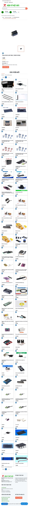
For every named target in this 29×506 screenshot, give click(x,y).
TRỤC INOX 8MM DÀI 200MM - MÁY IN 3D (7, 101)
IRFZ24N (3, 437)
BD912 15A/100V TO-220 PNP (19, 88)
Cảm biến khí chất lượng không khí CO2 (7, 282)
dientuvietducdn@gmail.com (6, 481)
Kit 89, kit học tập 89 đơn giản (6, 347)
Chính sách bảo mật (4, 498)
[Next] (9, 77)
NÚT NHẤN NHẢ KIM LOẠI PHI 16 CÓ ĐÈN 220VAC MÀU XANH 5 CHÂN (21, 154)
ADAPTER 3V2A (4, 205)
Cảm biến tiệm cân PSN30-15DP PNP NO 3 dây (21, 296)
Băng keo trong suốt (4, 243)
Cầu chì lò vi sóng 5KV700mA (19, 463)
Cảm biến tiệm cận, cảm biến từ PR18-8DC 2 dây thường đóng (7, 412)
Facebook (20, 497)
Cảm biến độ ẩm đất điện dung (20, 282)
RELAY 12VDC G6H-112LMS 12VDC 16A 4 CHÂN (7, 89)
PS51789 (3, 114)
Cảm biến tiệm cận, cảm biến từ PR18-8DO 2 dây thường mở (21, 412)
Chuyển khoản (3, 487)
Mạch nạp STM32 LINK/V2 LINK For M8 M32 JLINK (8, 321)
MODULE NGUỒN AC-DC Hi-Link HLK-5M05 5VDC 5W (7, 296)
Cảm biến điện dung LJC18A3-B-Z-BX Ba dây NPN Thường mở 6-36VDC (8, 179)
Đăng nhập (6, 2)
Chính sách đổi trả (4, 499)
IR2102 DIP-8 (17, 127)
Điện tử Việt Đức (19, 503)
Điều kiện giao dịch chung (5, 497)
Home (3, 17)
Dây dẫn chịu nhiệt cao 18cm (5, 463)
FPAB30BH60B (17, 114)
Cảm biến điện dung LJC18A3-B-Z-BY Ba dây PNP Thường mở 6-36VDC (21, 179)
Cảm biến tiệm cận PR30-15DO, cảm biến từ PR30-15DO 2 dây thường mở (21, 399)
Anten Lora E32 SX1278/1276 (19, 101)
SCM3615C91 (17, 437)
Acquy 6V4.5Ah (4, 166)
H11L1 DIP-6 (17, 424)
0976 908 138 (5, 480)
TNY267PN (17, 450)
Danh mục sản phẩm (8, 17)
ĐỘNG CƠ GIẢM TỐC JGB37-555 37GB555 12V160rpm (7, 309)
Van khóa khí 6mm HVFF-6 (19, 192)
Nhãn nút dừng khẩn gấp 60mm (20, 308)
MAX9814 (3, 424)
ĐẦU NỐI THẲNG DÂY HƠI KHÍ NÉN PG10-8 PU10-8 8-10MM (21, 244)
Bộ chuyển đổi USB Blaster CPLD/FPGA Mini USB (21, 321)
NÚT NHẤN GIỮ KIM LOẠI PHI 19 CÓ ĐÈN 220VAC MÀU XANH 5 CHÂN (21, 141)
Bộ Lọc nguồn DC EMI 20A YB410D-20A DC (21, 334)
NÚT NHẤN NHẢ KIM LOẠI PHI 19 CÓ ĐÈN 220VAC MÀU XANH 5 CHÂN (7, 141)
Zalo (16, 497)
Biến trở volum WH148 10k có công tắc (21, 205)
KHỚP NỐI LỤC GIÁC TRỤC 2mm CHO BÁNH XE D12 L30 (8, 270)
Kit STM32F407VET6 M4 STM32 (20, 256)
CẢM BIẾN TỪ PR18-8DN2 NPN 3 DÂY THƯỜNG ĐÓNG (20, 166)
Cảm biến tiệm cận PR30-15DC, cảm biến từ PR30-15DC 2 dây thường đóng (7, 399)
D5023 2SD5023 (18, 347)
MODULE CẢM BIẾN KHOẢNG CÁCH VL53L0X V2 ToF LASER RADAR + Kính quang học (8, 193)
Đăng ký (11, 2)
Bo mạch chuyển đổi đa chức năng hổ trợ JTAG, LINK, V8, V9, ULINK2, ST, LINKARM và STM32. (7, 257)
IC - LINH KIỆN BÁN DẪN (15, 17)
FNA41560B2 (3, 450)
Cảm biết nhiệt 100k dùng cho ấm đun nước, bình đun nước (8, 360)
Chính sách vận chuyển (5, 501)
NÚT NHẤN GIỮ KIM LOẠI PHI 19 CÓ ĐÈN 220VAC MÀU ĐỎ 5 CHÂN (7, 154)
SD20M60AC (3, 127)
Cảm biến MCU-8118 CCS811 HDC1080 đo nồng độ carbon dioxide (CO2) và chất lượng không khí (21, 270)
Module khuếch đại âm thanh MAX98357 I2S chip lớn (8, 334)
